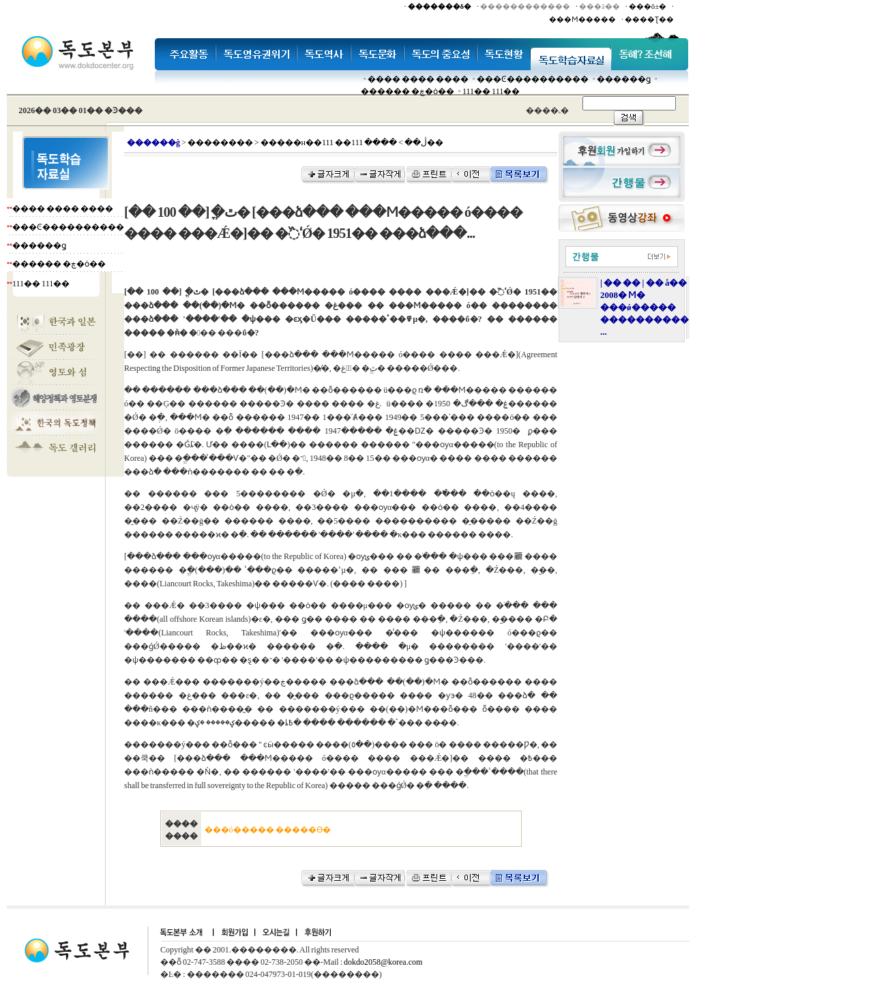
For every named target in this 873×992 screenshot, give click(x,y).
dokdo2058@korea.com (383, 962)
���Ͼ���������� (533, 79)
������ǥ (624, 79)
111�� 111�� (491, 91)
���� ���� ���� (418, 79)
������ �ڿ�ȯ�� (407, 91)
